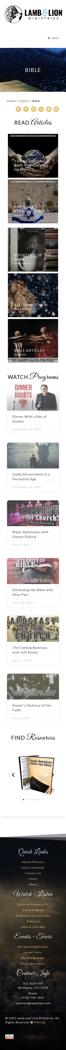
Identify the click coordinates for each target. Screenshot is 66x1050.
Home (11, 100)
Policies (40, 1022)
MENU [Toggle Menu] (53, 38)
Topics (24, 100)
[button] (18, 109)
